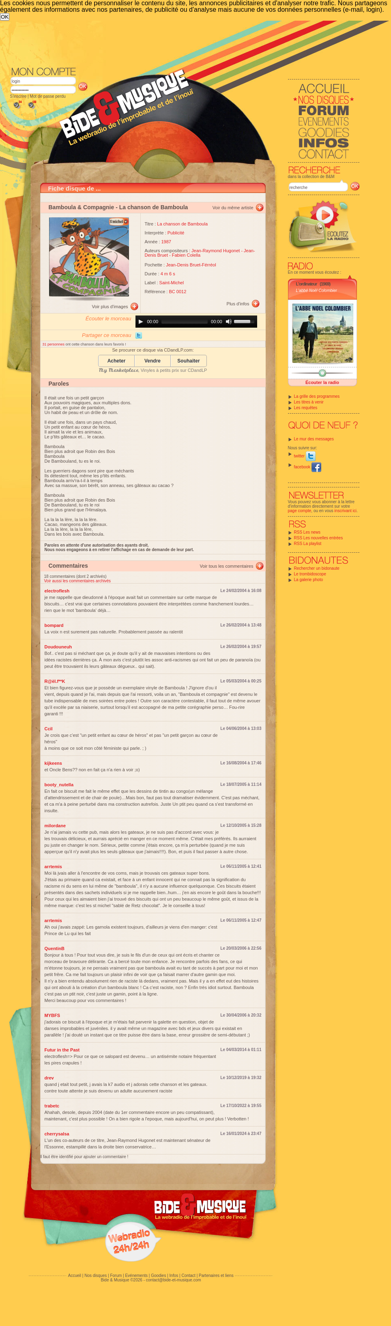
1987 (166, 241)
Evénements (136, 1275)
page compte (300, 511)
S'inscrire (18, 96)
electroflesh (57, 590)
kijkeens (53, 763)
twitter (305, 456)
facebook (307, 467)
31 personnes (54, 344)
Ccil (49, 728)
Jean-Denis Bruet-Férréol (191, 264)
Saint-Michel (171, 282)
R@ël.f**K (55, 681)
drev (49, 1077)
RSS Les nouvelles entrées (318, 538)
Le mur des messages (314, 439)
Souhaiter (188, 361)
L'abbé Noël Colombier (316, 290)
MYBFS (52, 1015)
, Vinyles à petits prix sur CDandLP (153, 370)
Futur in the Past (62, 1049)
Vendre (152, 361)
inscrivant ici (346, 511)
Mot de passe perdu (47, 96)
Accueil (74, 1275)
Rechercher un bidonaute (316, 568)
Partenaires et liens (216, 1275)
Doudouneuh (58, 646)
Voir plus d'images (110, 306)
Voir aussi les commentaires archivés (77, 581)
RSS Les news (307, 532)
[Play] (140, 321)
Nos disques (95, 1275)
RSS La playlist (308, 543)
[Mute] (229, 321)
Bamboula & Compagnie (81, 207)
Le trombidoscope (310, 574)
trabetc (52, 1105)
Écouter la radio (322, 382)
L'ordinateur (306, 283)
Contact (188, 1275)
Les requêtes (306, 408)
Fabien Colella (186, 255)
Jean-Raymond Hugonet (215, 250)
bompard (54, 625)
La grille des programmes (317, 396)
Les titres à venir (309, 402)
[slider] (184, 322)
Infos (174, 1275)
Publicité (176, 232)
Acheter (116, 361)
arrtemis (53, 866)
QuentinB (55, 948)
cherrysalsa (57, 1133)
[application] (196, 321)
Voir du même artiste (233, 207)
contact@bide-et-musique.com (173, 1280)
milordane (55, 825)
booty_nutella (59, 784)
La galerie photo (308, 579)
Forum (116, 1275)
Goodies (158, 1275)
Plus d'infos (238, 303)
